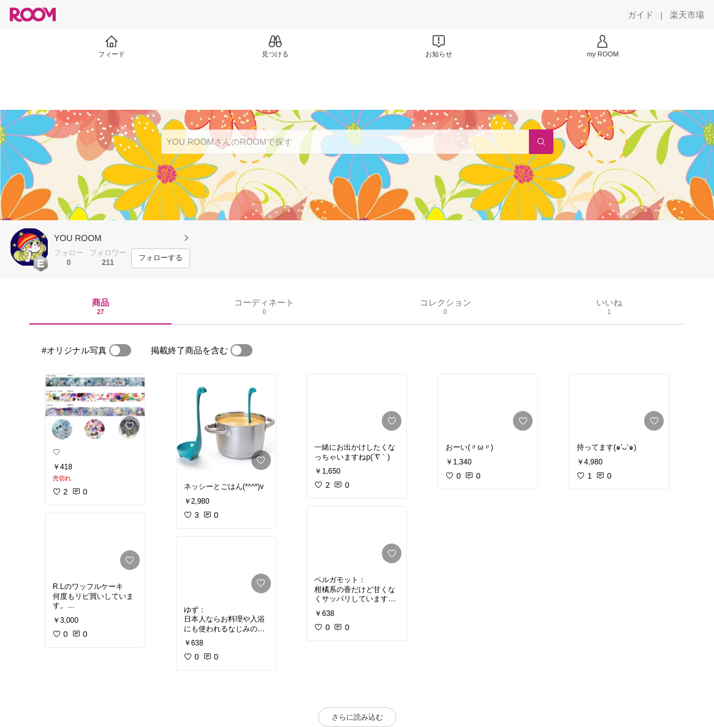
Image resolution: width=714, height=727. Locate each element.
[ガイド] (640, 14)
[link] (95, 407)
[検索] (541, 141)
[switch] (120, 350)
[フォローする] (160, 258)
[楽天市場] (687, 14)
